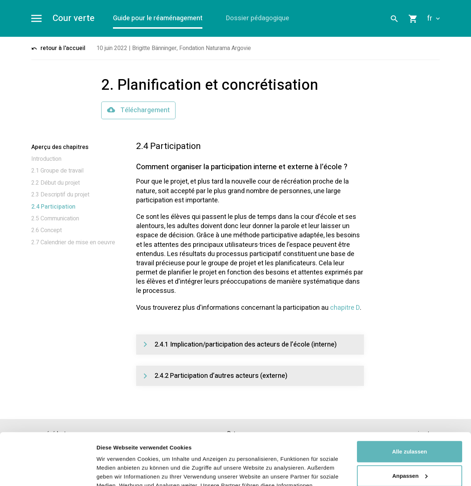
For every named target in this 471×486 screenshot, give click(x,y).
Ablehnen (409, 448)
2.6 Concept (46, 230)
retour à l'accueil (58, 48)
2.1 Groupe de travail (57, 170)
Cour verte (74, 18)
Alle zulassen (409, 400)
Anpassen (410, 424)
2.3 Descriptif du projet (60, 194)
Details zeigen (115, 471)
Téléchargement (138, 110)
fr (433, 18)
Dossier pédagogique (257, 18)
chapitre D (345, 308)
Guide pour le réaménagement (157, 18)
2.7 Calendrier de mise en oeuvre (73, 242)
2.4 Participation (53, 206)
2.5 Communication (55, 218)
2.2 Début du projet (55, 182)
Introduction (46, 159)
